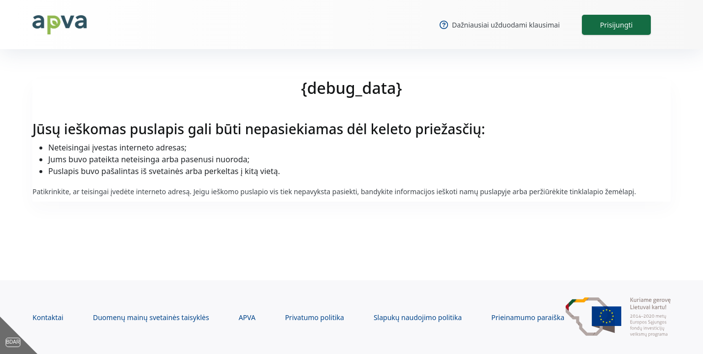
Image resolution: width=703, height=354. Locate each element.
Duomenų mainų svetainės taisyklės (151, 317)
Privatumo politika (314, 317)
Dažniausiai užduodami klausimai (500, 25)
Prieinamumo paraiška (527, 317)
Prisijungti (616, 25)
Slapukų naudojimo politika (418, 317)
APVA (247, 317)
